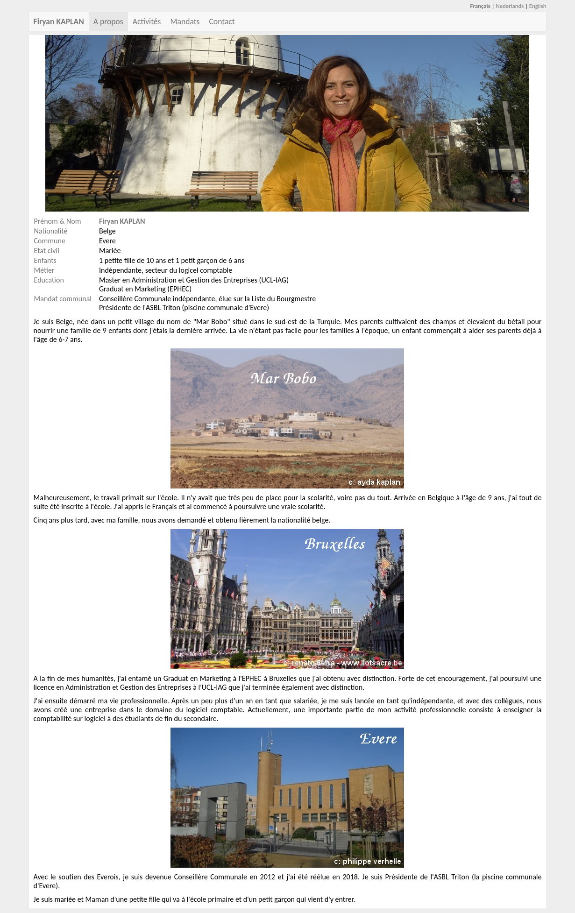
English (538, 5)
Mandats (184, 21)
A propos (108, 21)
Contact (221, 21)
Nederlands (510, 5)
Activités (147, 21)
